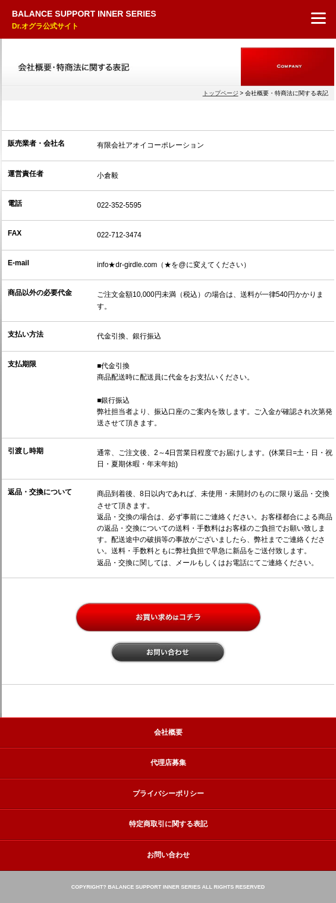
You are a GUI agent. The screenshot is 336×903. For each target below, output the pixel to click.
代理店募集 (168, 762)
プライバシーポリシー (168, 793)
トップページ (220, 93)
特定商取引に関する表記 (168, 824)
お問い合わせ (168, 652)
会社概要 (168, 732)
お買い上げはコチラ (168, 617)
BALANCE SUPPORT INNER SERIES (84, 20)
